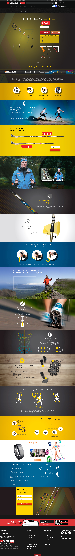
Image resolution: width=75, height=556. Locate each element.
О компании (12, 6)
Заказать (24, 504)
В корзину (55, 150)
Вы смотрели (37, 555)
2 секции (42, 26)
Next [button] (35, 46)
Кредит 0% (46, 539)
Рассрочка (26, 6)
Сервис (30, 6)
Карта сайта (47, 544)
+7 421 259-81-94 (63, 2)
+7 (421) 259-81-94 (6, 533)
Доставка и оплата (19, 6)
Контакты (34, 6)
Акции (8, 6)
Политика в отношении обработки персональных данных (7, 537)
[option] (13, 46)
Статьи (38, 6)
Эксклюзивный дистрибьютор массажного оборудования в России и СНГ (57, 0)
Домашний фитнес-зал (63, 6)
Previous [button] (10, 46)
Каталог (46, 535)
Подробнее (37, 459)
